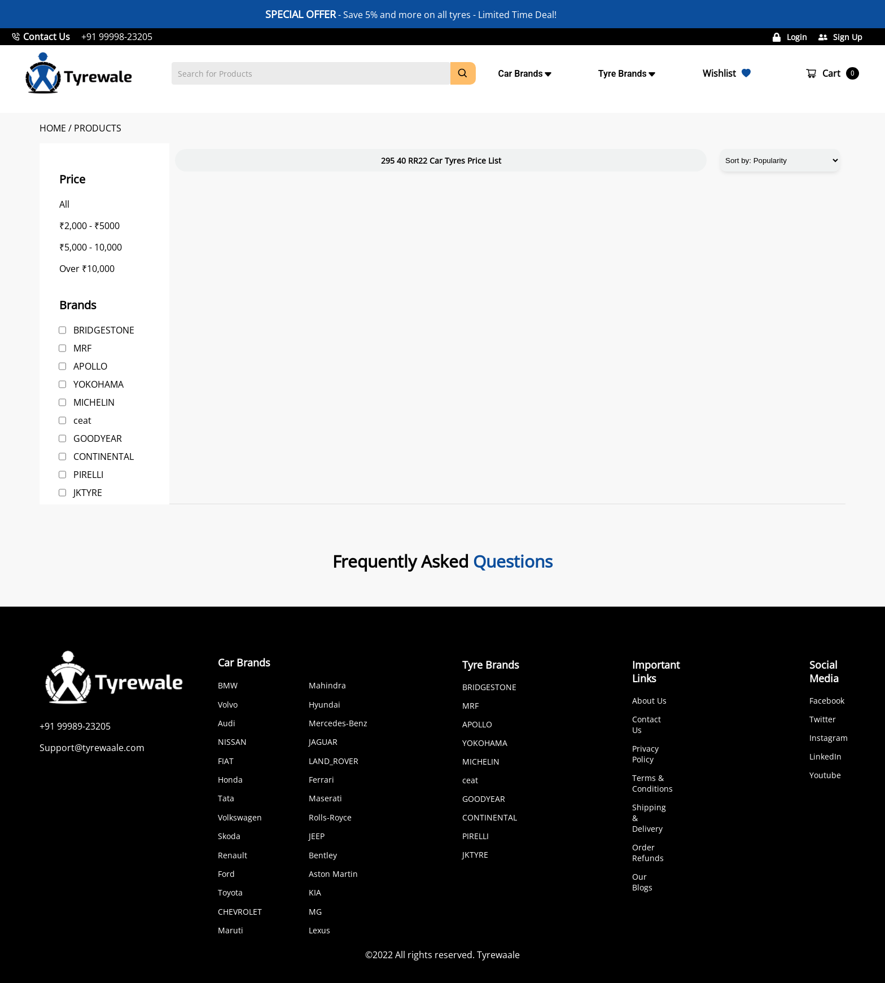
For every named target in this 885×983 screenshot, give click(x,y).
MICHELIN (94, 402)
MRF (82, 348)
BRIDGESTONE (103, 330)
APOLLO (90, 366)
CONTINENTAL (103, 456)
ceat (82, 420)
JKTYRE (87, 492)
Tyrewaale (498, 955)
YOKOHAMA (98, 384)
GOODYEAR (97, 438)
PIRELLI (88, 474)
